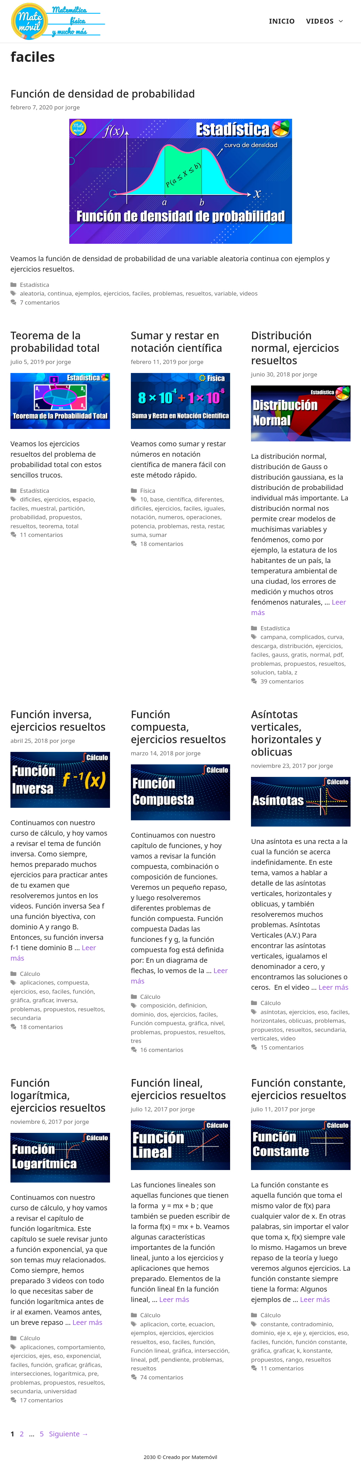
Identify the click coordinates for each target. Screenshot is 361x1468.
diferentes (208, 499)
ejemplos (88, 293)
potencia (143, 526)
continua (60, 293)
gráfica (20, 1000)
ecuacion (201, 1324)
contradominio (311, 1324)
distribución (296, 646)
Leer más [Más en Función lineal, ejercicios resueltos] (174, 1299)
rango (294, 1359)
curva (335, 637)
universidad (60, 1391)
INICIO (282, 21)
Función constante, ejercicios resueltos (298, 1089)
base (156, 499)
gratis (299, 654)
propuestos (64, 517)
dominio (142, 1014)
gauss (280, 654)
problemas (167, 293)
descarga (263, 646)
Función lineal (150, 1350)
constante (274, 1324)
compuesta (72, 982)
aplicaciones (37, 982)
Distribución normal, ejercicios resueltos (295, 347)
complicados (306, 637)
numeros (170, 517)
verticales (264, 1038)
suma (138, 535)
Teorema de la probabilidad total (55, 341)
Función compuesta (158, 1023)
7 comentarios (40, 302)
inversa (66, 1000)
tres (136, 1041)
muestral (43, 508)
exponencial (83, 1356)
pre (92, 1373)
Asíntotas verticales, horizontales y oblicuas (286, 733)
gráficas (90, 1365)
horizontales (268, 1021)
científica (178, 499)
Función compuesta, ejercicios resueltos (178, 726)
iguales (214, 508)
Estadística (34, 285)
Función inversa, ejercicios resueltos (57, 720)
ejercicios (116, 293)
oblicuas (300, 1021)
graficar (43, 1000)
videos (249, 293)
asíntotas (273, 1012)
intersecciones (30, 1373)
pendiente (175, 1359)
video (288, 1038)
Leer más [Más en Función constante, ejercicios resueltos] (315, 1299)
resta (198, 526)
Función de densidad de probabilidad (102, 93)
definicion (192, 1005)
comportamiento (80, 1347)
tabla (284, 672)
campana (274, 637)
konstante (317, 1350)
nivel (217, 1023)
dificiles (30, 499)
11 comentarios (41, 535)
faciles (141, 293)
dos (162, 1014)
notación (143, 517)
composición (157, 1005)
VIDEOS (328, 21)
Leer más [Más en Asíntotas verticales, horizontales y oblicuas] (333, 987)
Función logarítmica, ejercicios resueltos (57, 1095)
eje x (283, 1333)
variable (225, 293)
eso (44, 991)
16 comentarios (161, 1050)
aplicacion (154, 1324)
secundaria (25, 1018)
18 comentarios (161, 544)
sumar (158, 535)
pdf (337, 654)
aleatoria (32, 293)
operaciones (203, 517)
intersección (211, 1350)
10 (143, 499)
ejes (44, 1356)
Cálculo (30, 974)
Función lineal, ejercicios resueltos (178, 1089)
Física (147, 491)
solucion (262, 672)
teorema (51, 526)
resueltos (198, 293)
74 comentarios (161, 1377)
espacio (83, 499)
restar (215, 526)
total (72, 526)
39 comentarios (282, 681)
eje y (299, 1333)
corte (178, 1324)
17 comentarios (41, 1400)
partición (71, 508)
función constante (321, 1342)
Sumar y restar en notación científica (176, 341)
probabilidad (28, 517)
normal (320, 654)
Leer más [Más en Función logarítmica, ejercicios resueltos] (87, 1322)
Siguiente (68, 1433)
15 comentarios (282, 1047)
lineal (138, 1359)
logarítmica (69, 1373)
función (83, 991)
